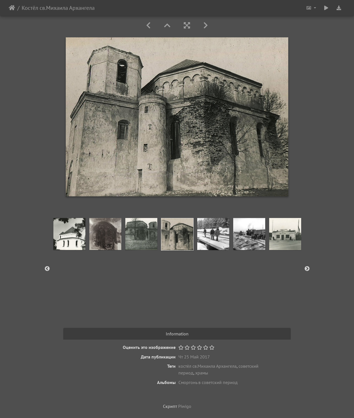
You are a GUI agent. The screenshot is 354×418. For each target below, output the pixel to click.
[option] (69, 234)
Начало (12, 8)
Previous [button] (47, 269)
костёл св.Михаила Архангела (207, 366)
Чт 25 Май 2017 (194, 357)
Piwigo (184, 406)
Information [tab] (177, 334)
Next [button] (307, 269)
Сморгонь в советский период (208, 382)
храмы (201, 373)
